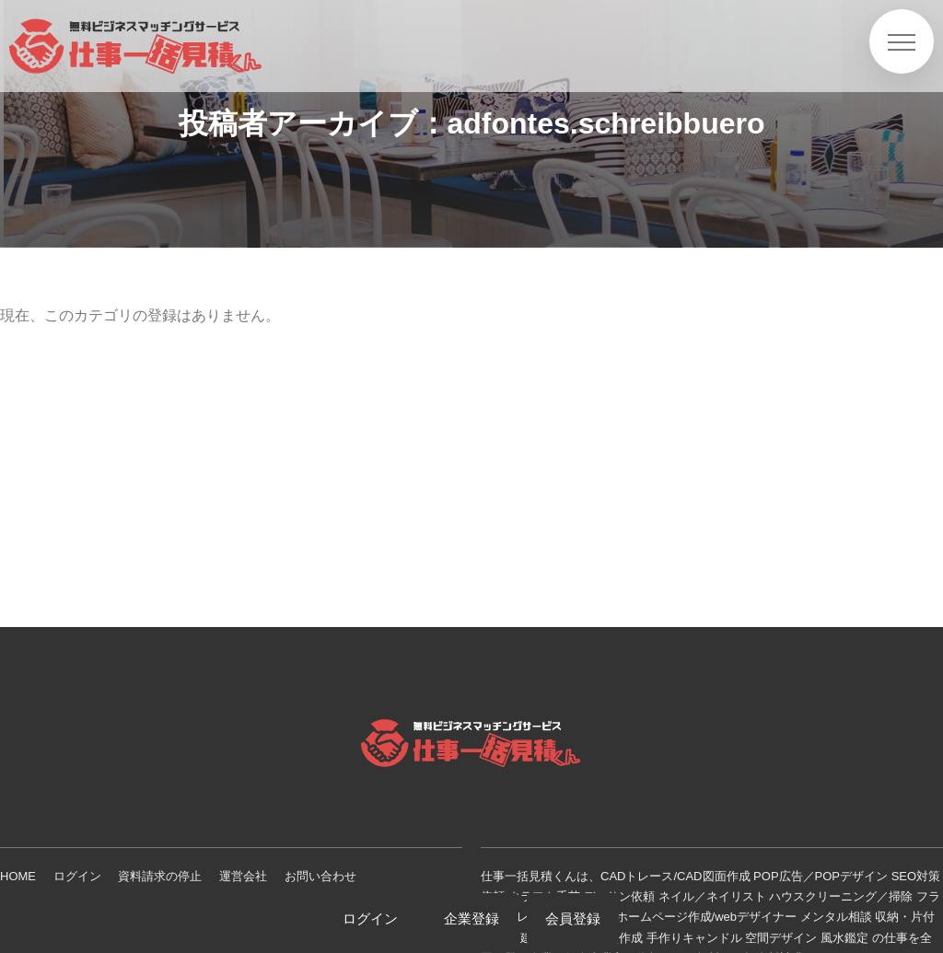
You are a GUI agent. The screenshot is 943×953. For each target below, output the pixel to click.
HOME (18, 876)
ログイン (77, 876)
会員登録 (572, 918)
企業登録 (471, 918)
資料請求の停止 (160, 876)
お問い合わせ (320, 876)
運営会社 (243, 876)
